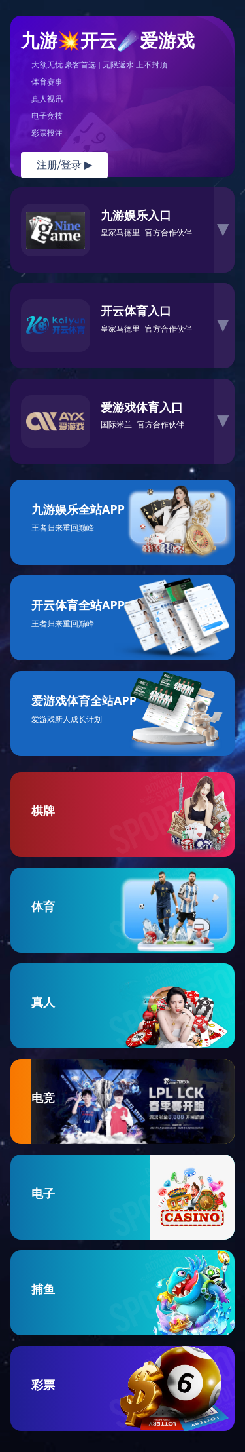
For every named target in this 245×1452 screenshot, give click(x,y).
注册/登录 (64, 165)
